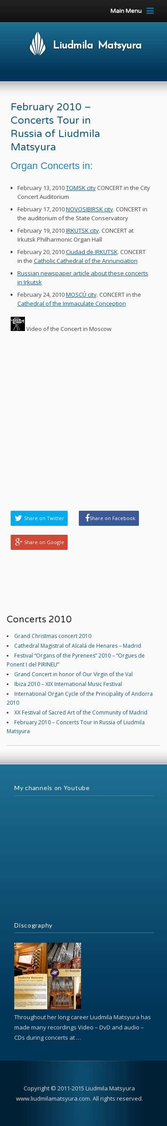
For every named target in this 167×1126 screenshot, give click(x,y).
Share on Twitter (44, 518)
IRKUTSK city (82, 230)
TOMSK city (81, 188)
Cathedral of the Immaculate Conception (71, 303)
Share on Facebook (112, 518)
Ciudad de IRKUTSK (92, 252)
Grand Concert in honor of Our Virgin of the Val (73, 674)
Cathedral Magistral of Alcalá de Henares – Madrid (77, 646)
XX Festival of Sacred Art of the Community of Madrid (80, 712)
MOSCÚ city (81, 295)
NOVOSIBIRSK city (89, 209)
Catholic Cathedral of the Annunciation (86, 261)
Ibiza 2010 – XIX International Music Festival (68, 684)
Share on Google (44, 542)
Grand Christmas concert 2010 (52, 636)
